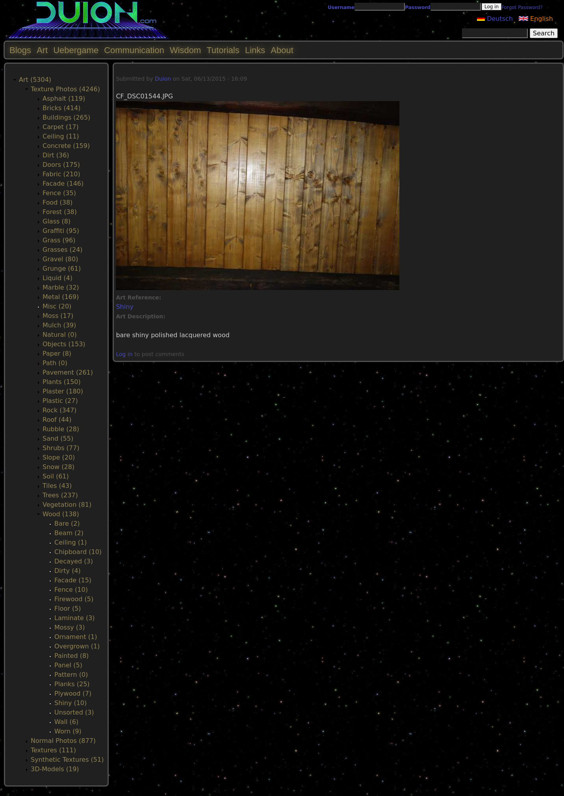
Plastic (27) (60, 400)
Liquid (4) (57, 278)
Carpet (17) (61, 127)
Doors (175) (61, 164)
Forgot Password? (521, 7)
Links (255, 50)
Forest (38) (60, 212)
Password (417, 7)
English (536, 18)
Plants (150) (62, 382)
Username (341, 7)
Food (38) (57, 202)
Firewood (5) (73, 599)
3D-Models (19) (55, 769)
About (282, 50)
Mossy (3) (69, 627)
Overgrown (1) (77, 646)
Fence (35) (59, 193)
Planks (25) (72, 684)
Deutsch (495, 18)
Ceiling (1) (70, 542)
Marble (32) (61, 287)
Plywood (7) (72, 693)
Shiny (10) (70, 703)
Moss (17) (58, 316)
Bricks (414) (62, 108)
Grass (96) (59, 240)
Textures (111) (53, 750)
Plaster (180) (63, 391)
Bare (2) (67, 523)
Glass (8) (56, 221)
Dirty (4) (67, 570)
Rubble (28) (61, 429)
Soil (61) (56, 476)
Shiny (124, 306)
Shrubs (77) (61, 448)
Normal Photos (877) (63, 740)
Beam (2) (68, 533)
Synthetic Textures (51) (67, 759)
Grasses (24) (63, 249)
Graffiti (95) (61, 231)
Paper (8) (57, 353)
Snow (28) (58, 467)
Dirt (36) (56, 155)
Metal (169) (61, 297)
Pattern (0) (71, 674)
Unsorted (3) (74, 712)
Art (42, 50)
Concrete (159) (66, 146)
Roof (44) (57, 419)
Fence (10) (71, 589)
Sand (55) (58, 438)
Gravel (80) (60, 259)
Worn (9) (68, 731)
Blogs (20, 50)
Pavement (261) (68, 372)
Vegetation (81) (67, 504)
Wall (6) (66, 722)
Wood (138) (61, 514)
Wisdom (185, 50)
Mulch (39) (59, 325)
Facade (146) (63, 183)
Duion (163, 79)
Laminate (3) (74, 618)
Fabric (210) (61, 174)
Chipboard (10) (78, 552)
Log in (124, 354)
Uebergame (75, 50)
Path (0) (55, 363)
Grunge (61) (62, 268)
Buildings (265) (66, 117)
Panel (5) (68, 665)
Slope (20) (59, 457)
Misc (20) (57, 306)
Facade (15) (72, 580)
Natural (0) (60, 334)
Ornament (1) (75, 637)
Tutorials (222, 50)
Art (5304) (35, 79)
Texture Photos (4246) (65, 89)
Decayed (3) (73, 561)
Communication (134, 50)
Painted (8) (71, 655)
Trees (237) (60, 495)
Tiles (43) (57, 485)
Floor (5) (67, 608)
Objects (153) (64, 344)
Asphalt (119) (64, 98)
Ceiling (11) (61, 136)
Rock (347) (59, 410)
